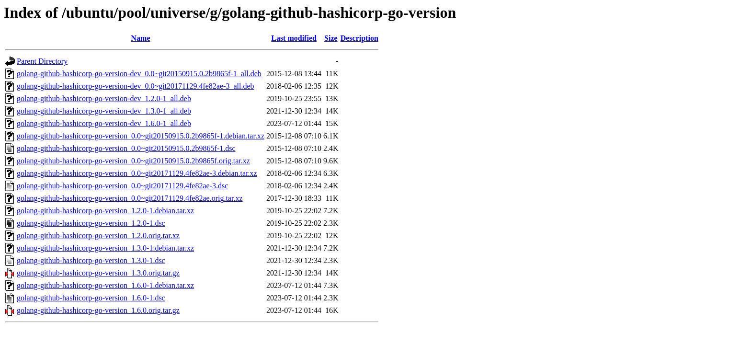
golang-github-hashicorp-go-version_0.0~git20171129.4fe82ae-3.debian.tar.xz (137, 173)
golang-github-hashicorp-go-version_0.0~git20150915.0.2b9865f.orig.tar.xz (133, 161)
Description (359, 38)
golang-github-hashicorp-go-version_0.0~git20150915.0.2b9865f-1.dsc (126, 148)
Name (140, 38)
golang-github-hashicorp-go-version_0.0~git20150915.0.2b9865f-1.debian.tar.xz (140, 136)
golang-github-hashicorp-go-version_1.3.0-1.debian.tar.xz (105, 248)
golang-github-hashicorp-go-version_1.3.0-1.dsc (91, 260)
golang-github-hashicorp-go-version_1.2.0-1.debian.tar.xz (105, 211)
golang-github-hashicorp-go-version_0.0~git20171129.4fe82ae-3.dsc (122, 186)
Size (331, 38)
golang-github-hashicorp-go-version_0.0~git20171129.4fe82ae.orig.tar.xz (130, 198)
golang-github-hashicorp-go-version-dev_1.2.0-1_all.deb (104, 98)
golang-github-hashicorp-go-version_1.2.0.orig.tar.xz (98, 235)
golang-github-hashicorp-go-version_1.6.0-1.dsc (91, 298)
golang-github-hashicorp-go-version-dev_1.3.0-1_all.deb (104, 111)
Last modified (294, 38)
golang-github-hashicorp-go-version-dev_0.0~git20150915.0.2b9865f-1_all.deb (139, 73)
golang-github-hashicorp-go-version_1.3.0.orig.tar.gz (98, 273)
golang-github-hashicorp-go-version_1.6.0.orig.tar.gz (98, 310)
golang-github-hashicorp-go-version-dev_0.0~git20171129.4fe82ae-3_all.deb (135, 86)
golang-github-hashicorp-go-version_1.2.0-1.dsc (91, 223)
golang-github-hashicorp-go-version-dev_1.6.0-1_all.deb (104, 123)
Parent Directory (42, 61)
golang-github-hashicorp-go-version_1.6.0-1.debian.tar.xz (105, 285)
